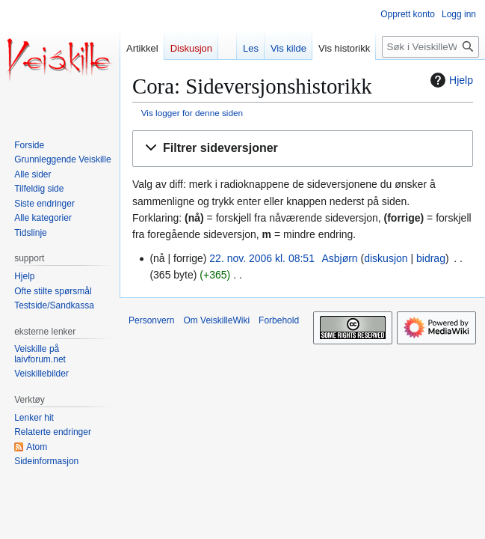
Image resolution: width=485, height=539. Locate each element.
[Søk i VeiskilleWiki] (430, 47)
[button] (302, 148)
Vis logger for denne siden (192, 113)
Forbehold (279, 320)
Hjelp (450, 80)
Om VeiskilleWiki (216, 320)
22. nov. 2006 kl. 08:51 (262, 258)
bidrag (430, 258)
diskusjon (385, 258)
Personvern (151, 320)
